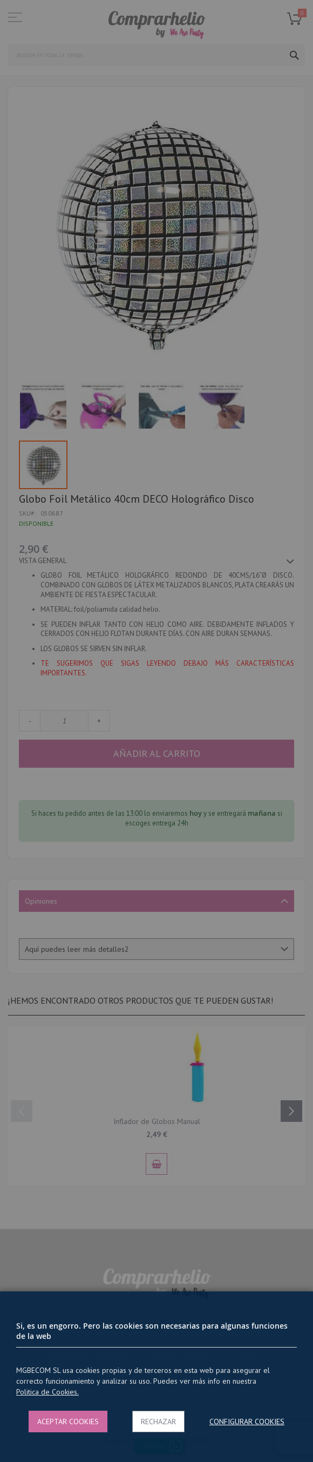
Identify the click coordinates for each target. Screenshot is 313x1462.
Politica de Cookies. (47, 1392)
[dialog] (156, 731)
